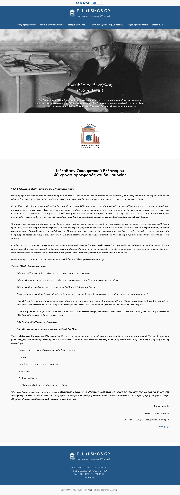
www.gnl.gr (164, 426)
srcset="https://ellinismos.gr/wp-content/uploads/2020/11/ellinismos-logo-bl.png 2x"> (90, 13)
